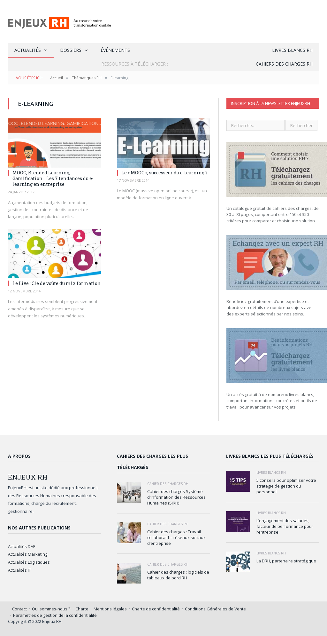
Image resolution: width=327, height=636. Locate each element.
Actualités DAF (21, 546)
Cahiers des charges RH (284, 64)
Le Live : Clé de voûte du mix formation (56, 283)
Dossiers (70, 50)
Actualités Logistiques (29, 562)
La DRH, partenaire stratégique (286, 561)
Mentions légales (110, 609)
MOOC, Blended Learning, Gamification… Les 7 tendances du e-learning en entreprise (53, 178)
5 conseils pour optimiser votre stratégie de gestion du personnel (286, 486)
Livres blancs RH (292, 50)
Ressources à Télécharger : (134, 64)
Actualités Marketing (27, 554)
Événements (115, 50)
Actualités (27, 50)
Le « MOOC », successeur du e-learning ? (164, 173)
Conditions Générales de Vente (215, 609)
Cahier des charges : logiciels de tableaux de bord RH (178, 575)
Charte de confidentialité (156, 609)
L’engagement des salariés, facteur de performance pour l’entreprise (284, 526)
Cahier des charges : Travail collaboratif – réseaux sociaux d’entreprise (176, 537)
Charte (81, 609)
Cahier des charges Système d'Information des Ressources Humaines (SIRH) (176, 497)
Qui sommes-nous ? (51, 609)
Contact (19, 609)
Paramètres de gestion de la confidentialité (55, 615)
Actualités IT (19, 570)
